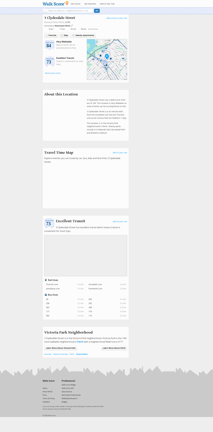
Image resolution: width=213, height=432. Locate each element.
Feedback (46, 402)
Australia (47, 354)
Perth (61, 22)
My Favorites (90, 4)
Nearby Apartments (83, 35)
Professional (68, 381)
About (45, 388)
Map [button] (64, 35)
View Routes (93, 29)
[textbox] (70, 11)
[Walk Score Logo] (56, 3)
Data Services (67, 392)
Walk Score (48, 381)
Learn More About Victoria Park (61, 348)
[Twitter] (44, 384)
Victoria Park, (51, 22)
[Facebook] (48, 384)
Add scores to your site (116, 18)
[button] (45, 11)
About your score (52, 73)
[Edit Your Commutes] (72, 25)
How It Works (48, 392)
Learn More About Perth (114, 348)
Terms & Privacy (49, 398)
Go (97, 11)
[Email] (52, 384)
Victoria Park (82, 354)
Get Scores (75, 4)
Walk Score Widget (69, 385)
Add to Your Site (107, 4)
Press (45, 395)
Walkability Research (69, 398)
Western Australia (60, 354)
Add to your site (120, 153)
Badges (64, 402)
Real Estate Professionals (71, 395)
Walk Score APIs (68, 388)
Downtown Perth (63, 26)
